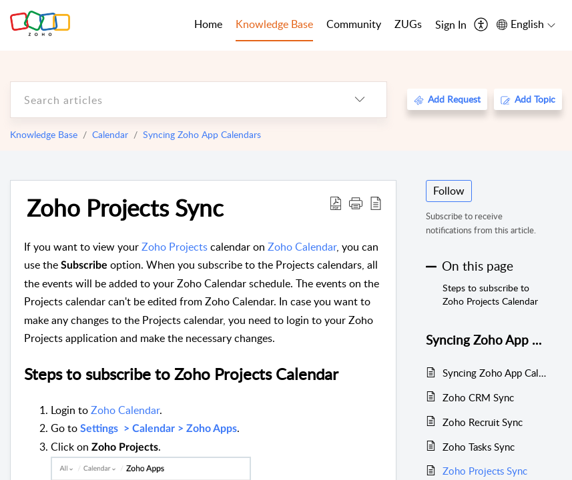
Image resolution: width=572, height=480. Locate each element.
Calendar (110, 134)
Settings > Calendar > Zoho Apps (158, 428)
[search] (172, 99)
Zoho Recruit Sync (483, 422)
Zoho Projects (174, 246)
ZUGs (408, 24)
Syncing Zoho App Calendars (202, 134)
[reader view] (375, 202)
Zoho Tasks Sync (479, 446)
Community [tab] (353, 24)
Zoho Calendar (302, 246)
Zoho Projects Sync (125, 207)
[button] (355, 202)
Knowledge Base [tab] (274, 24)
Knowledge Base (43, 134)
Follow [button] (449, 190)
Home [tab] (208, 24)
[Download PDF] (335, 202)
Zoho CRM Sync (478, 397)
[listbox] (359, 99)
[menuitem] (450, 25)
